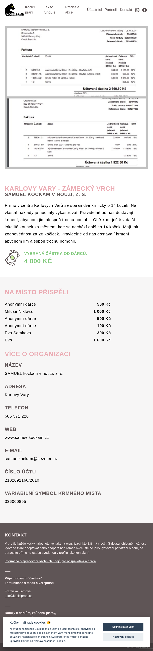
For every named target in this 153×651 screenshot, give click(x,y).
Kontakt (126, 10)
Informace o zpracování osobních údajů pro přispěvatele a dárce (50, 561)
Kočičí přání (30, 9)
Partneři (111, 10)
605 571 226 (17, 416)
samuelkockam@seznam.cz (31, 459)
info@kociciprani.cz (18, 596)
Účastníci (94, 10)
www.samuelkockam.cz (27, 437)
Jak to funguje (49, 9)
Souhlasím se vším (123, 626)
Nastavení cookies (123, 636)
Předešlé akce (72, 9)
